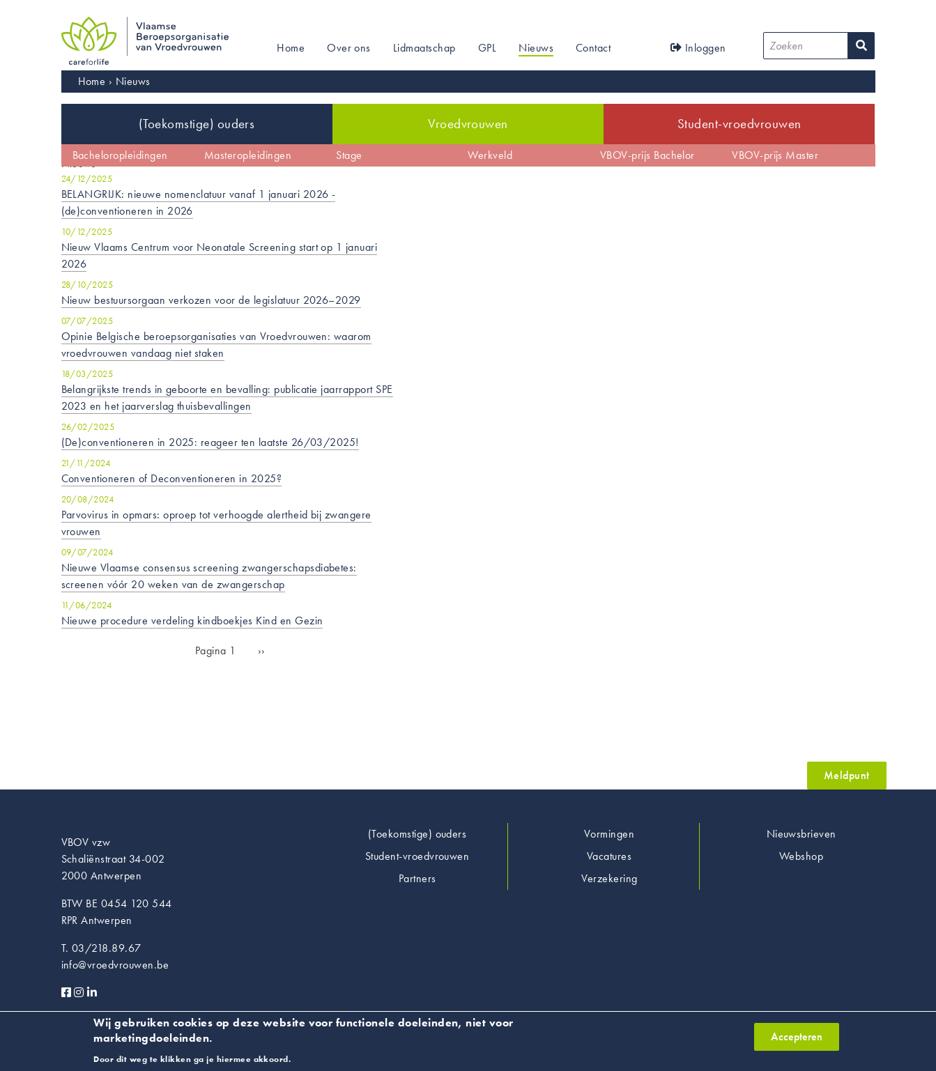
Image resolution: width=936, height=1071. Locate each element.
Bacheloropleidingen (120, 155)
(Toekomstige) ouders (197, 123)
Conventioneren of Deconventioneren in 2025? (171, 478)
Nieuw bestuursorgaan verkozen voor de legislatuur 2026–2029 (211, 300)
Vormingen (609, 833)
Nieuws (536, 47)
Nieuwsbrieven (801, 833)
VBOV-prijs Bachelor (647, 155)
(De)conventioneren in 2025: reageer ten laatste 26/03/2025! (210, 442)
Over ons (349, 47)
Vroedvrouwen (468, 123)
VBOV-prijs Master (775, 155)
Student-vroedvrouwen (739, 123)
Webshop (801, 856)
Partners (417, 878)
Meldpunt (847, 775)
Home (291, 47)
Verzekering (609, 878)
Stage (349, 155)
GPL (487, 47)
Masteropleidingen (247, 155)
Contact (593, 47)
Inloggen (698, 47)
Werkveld (490, 155)
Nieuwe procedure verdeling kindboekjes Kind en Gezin (192, 620)
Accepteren (796, 1041)
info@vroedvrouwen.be (115, 964)
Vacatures (609, 856)
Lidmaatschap (424, 47)
